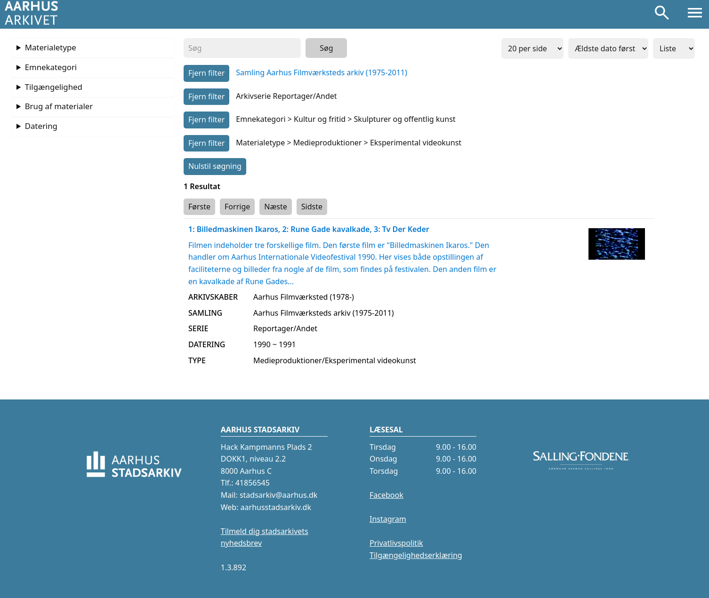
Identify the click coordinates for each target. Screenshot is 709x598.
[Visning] (674, 48)
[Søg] (662, 14)
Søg (326, 48)
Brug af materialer (59, 106)
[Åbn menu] (695, 14)
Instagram (388, 519)
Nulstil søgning (215, 166)
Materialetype (50, 47)
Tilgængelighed (53, 86)
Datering (41, 125)
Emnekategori (51, 67)
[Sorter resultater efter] (608, 48)
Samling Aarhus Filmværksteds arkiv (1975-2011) (321, 72)
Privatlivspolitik (396, 543)
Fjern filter (206, 73)
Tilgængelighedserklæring (416, 555)
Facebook (386, 495)
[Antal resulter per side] (532, 48)
